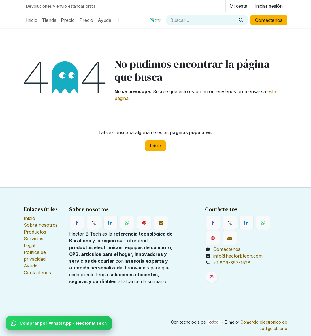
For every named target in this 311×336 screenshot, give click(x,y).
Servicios (33, 238)
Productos (35, 232)
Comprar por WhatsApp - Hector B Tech (59, 323)
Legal (29, 245)
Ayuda (30, 266)
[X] (94, 223)
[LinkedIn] (110, 223)
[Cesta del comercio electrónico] (238, 6)
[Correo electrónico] (161, 223)
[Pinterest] (144, 223)
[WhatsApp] (127, 223)
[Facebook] (77, 223)
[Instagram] (211, 277)
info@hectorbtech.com (238, 256)
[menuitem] (32, 20)
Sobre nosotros (41, 225)
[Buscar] (241, 20)
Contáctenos (268, 20)
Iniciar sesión (269, 6)
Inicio (155, 146)
